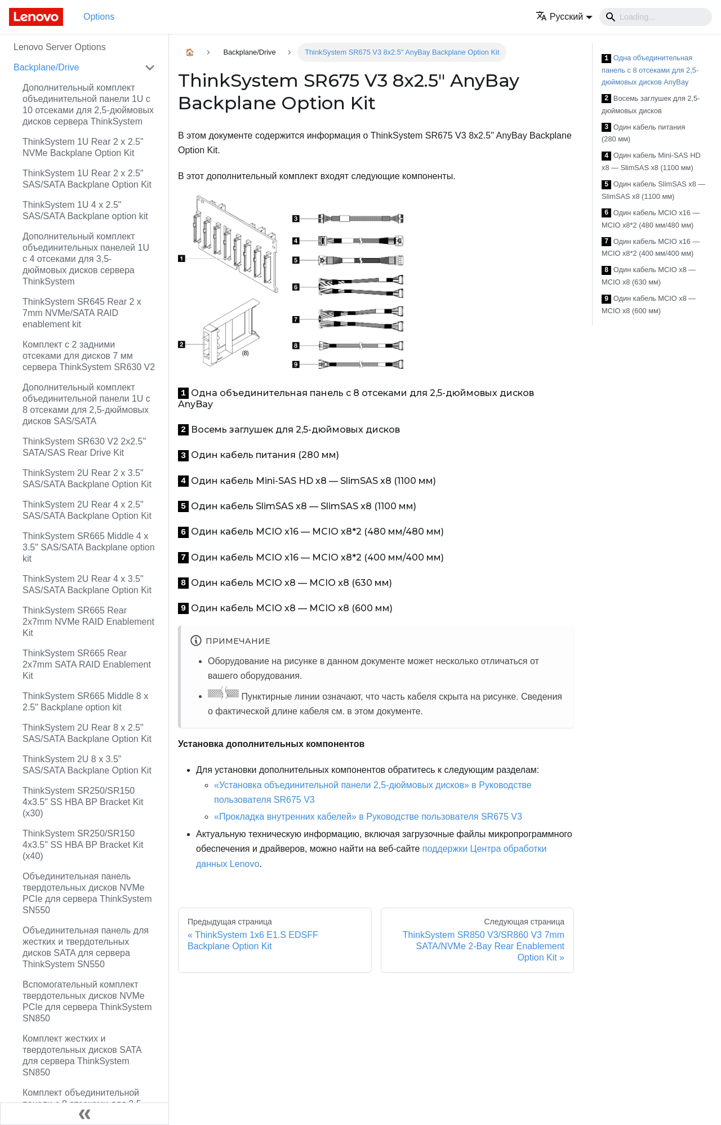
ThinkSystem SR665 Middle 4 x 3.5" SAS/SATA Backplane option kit (89, 547)
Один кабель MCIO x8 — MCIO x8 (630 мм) (649, 275)
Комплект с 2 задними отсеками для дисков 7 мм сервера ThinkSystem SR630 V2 (89, 356)
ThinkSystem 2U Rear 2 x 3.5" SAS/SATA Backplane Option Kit (87, 478)
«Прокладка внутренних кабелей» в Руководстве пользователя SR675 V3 (368, 816)
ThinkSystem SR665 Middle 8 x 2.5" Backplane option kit (85, 701)
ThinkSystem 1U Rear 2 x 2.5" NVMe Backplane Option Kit (83, 147)
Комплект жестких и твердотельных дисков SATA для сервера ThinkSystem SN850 (82, 1055)
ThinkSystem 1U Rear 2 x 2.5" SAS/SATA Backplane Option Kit (87, 178)
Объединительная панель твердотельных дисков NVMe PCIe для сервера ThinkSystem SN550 (87, 893)
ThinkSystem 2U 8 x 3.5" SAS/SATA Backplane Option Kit (87, 764)
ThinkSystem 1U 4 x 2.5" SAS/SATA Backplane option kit (85, 210)
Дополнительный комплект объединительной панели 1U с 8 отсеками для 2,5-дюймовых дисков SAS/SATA (86, 404)
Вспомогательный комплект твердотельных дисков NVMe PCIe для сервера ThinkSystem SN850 (87, 1001)
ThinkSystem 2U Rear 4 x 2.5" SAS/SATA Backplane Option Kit (87, 510)
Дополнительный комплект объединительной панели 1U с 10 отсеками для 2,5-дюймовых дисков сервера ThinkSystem (88, 104)
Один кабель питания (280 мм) (643, 133)
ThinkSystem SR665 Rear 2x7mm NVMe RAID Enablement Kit (88, 622)
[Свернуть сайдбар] (84, 1113)
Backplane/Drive (46, 67)
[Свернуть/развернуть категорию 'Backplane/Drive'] (149, 68)
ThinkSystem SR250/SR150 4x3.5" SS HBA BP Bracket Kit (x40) (83, 845)
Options (98, 16)
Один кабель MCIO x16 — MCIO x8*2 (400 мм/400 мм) (651, 247)
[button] (564, 16)
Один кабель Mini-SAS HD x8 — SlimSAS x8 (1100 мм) (651, 161)
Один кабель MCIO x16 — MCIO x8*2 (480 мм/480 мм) (651, 218)
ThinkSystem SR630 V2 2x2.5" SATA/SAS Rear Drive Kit (84, 447)
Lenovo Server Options (60, 47)
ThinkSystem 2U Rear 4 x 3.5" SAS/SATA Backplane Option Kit (87, 584)
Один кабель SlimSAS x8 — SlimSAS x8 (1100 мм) (653, 190)
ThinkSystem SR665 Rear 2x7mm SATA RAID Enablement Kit (87, 664)
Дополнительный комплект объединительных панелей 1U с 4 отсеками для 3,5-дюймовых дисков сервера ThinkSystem (86, 259)
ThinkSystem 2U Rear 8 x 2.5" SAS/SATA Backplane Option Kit (87, 733)
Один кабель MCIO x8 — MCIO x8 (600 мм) (649, 304)
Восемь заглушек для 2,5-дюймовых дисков (651, 104)
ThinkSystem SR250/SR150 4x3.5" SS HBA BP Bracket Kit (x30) (83, 802)
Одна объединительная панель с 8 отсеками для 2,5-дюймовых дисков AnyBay (650, 70)
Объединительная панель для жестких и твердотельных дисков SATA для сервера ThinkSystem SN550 (86, 947)
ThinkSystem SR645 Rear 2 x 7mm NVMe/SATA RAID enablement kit (82, 313)
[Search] (655, 17)
